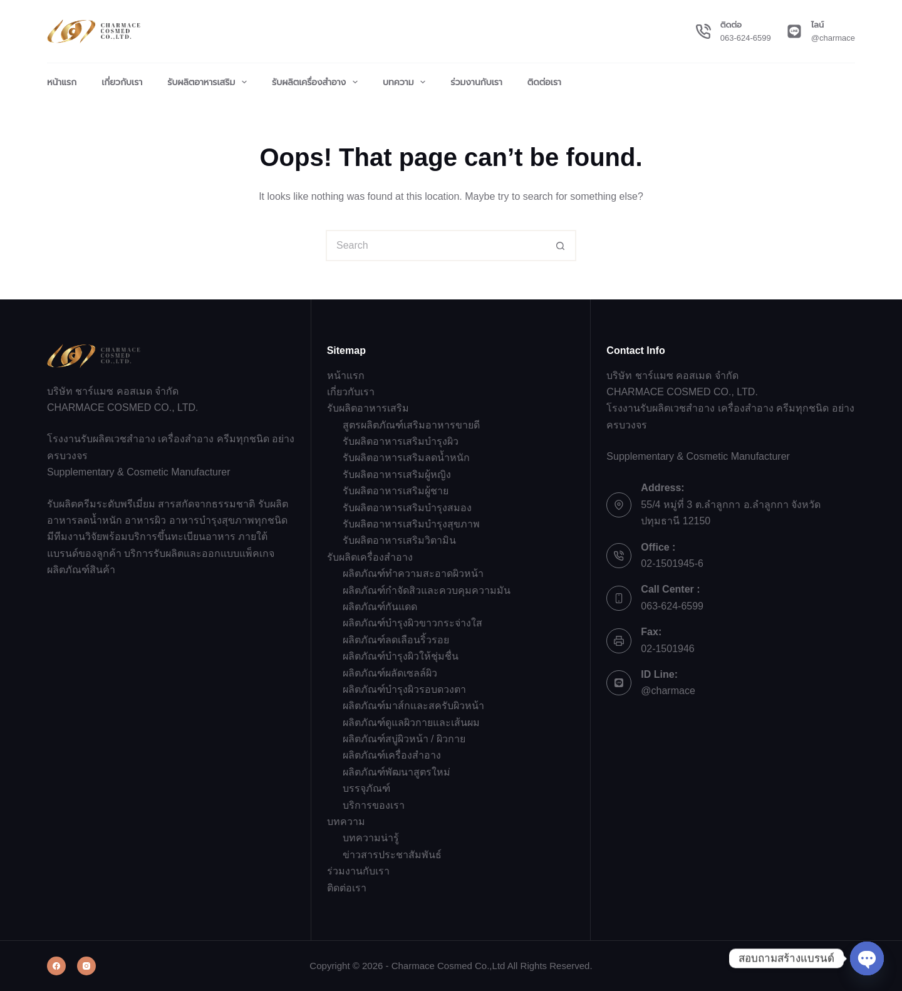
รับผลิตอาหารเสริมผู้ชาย (395, 490)
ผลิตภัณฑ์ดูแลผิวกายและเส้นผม (411, 722)
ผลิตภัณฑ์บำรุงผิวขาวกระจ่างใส (412, 623)
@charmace (833, 38)
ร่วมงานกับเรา (476, 82)
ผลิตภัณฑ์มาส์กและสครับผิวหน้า (413, 705)
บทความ (406, 82)
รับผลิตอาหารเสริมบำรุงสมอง (407, 507)
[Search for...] (435, 245)
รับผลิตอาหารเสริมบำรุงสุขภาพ (411, 524)
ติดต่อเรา (544, 82)
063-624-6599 (745, 38)
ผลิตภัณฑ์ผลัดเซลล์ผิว (390, 673)
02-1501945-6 (672, 563)
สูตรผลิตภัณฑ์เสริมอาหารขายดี (411, 425)
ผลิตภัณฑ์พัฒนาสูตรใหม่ (396, 772)
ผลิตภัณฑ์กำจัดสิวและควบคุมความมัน (427, 590)
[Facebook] (56, 966)
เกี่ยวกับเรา (121, 82)
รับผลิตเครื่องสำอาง (317, 82)
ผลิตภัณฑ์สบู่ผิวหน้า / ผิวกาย (404, 739)
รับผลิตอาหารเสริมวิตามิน (399, 540)
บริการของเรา (374, 805)
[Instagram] (86, 966)
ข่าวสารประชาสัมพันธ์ (392, 854)
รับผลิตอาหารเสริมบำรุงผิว (401, 441)
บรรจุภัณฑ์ (366, 788)
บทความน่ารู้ (371, 838)
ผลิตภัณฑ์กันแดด (380, 606)
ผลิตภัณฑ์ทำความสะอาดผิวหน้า (413, 573)
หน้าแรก (61, 82)
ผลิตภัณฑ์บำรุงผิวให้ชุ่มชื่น (401, 656)
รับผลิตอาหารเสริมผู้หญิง (397, 474)
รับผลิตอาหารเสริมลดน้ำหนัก (406, 457)
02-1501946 (667, 648)
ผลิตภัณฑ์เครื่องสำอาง (392, 755)
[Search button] (560, 245)
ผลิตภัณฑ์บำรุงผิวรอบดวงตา (404, 689)
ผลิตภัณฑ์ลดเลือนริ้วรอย (396, 640)
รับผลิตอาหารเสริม (209, 82)
